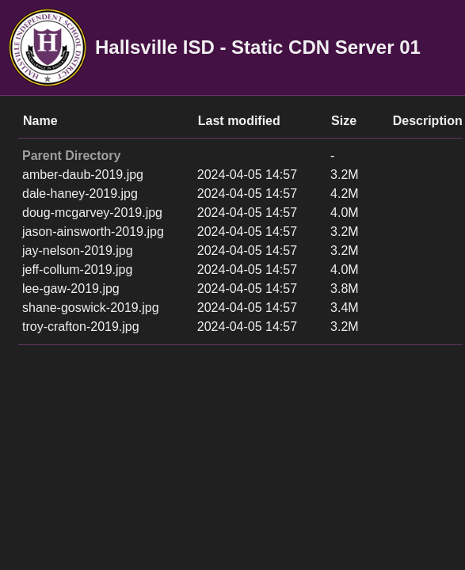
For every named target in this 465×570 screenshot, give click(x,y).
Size (343, 120)
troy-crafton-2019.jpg (80, 326)
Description (428, 120)
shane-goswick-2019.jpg (90, 307)
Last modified (239, 120)
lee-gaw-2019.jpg (71, 288)
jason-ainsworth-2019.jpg (93, 231)
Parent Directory (71, 155)
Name (40, 120)
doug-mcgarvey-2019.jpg (92, 212)
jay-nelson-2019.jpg (77, 250)
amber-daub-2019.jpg (82, 174)
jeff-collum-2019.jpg (77, 269)
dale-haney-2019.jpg (80, 193)
